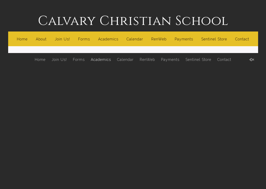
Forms (84, 39)
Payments (184, 39)
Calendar (135, 39)
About (41, 39)
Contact (242, 39)
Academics (108, 39)
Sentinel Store (214, 39)
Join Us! (62, 39)
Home (22, 39)
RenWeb (159, 39)
